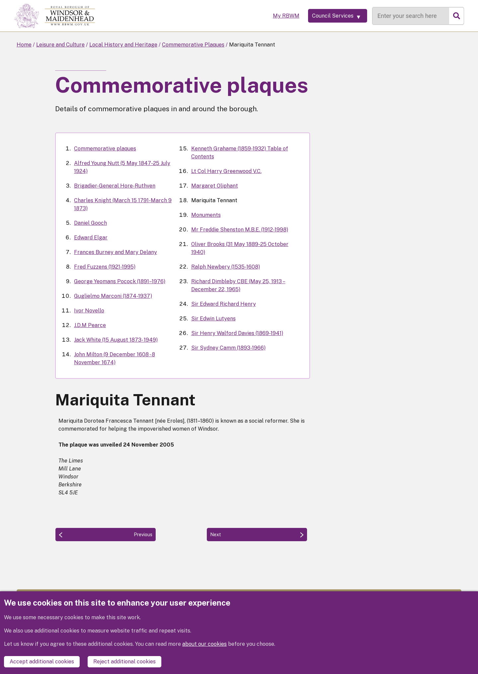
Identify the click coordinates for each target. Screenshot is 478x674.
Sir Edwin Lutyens (213, 318)
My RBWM (278, 16)
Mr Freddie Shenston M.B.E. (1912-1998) (239, 229)
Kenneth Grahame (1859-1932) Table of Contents (239, 152)
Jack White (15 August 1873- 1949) (116, 340)
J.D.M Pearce (90, 325)
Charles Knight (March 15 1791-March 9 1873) (123, 204)
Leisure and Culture (60, 45)
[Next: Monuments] (257, 534)
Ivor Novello (89, 310)
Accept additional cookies (42, 661)
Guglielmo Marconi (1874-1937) (113, 296)
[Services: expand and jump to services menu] (333, 16)
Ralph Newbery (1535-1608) (225, 267)
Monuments (206, 215)
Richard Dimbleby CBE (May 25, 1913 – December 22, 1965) (238, 285)
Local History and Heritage (123, 45)
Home (24, 45)
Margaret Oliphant (214, 186)
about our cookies (204, 646)
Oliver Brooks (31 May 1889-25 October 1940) (239, 248)
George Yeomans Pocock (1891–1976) (119, 281)
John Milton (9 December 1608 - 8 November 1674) (114, 358)
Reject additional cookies (124, 661)
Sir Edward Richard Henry (223, 304)
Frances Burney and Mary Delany (115, 252)
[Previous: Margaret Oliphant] (105, 534)
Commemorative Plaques (193, 45)
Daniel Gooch (90, 223)
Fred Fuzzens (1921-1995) (104, 267)
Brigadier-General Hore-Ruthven (114, 186)
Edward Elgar (91, 237)
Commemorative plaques (105, 148)
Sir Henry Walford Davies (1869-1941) (237, 333)
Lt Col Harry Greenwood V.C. (226, 171)
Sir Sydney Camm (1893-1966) (228, 348)
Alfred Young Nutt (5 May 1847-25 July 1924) (122, 167)
